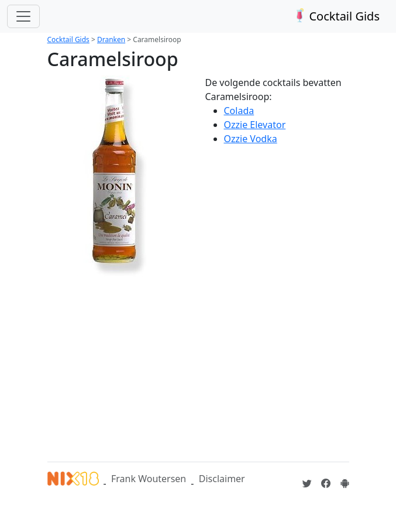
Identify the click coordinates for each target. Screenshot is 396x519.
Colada (239, 110)
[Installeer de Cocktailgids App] (344, 483)
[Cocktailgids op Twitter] (307, 483)
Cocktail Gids (335, 16)
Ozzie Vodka (250, 138)
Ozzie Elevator (255, 124)
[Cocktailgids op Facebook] (325, 483)
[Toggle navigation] (23, 16)
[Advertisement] (221, 362)
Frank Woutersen (148, 478)
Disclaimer (222, 478)
